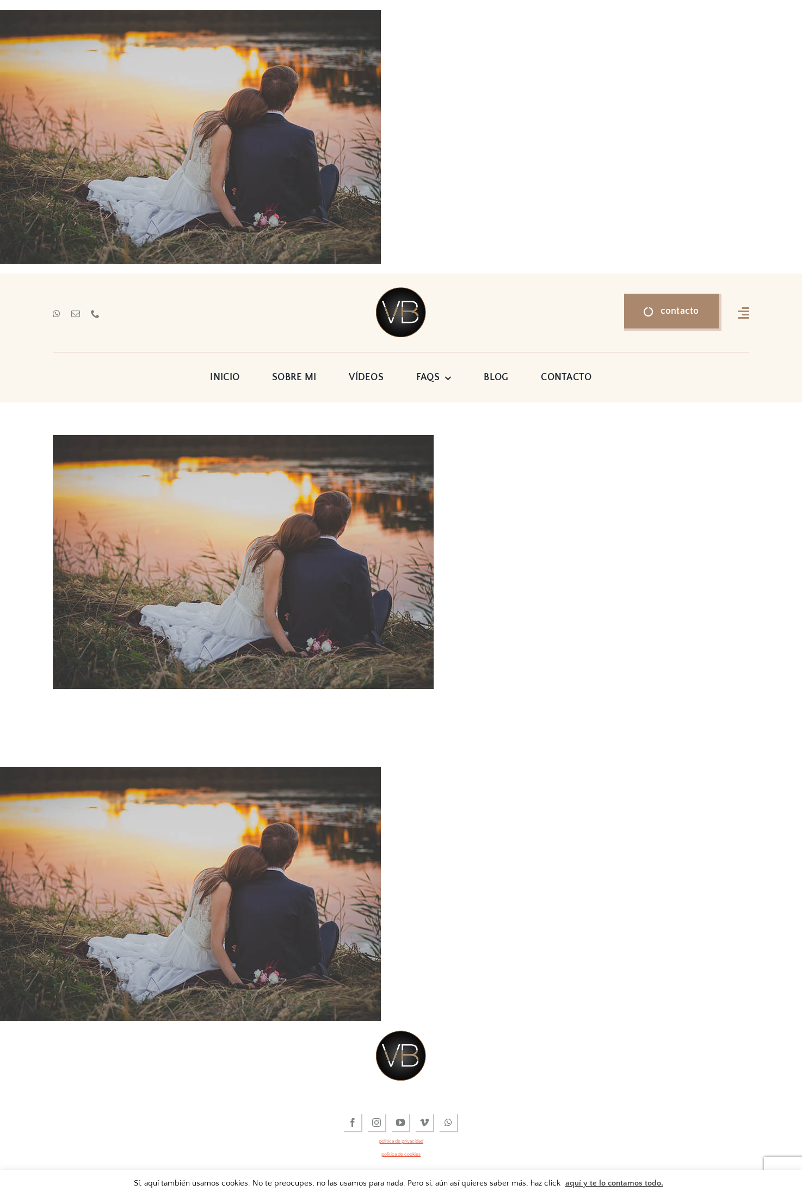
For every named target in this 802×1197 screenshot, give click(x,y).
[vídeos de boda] (400, 292)
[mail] (75, 313)
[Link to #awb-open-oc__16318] (743, 312)
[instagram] (377, 1123)
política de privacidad (401, 1141)
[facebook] (353, 1123)
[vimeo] (425, 1123)
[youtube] (401, 1123)
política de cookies (401, 1154)
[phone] (95, 313)
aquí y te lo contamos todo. (614, 1183)
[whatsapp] (56, 313)
